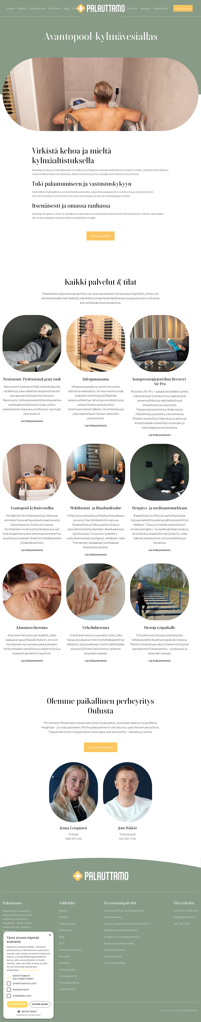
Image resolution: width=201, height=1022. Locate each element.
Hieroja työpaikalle (114, 962)
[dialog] (28, 975)
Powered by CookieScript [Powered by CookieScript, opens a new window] (28, 1015)
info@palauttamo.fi (184, 917)
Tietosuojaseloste (69, 982)
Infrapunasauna (112, 917)
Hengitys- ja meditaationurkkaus (122, 936)
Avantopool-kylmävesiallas (119, 943)
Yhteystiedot (160, 8)
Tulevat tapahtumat (70, 949)
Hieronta (132, 8)
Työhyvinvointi (37, 8)
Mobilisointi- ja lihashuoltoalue (121, 930)
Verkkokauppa (183, 8)
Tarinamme (54, 8)
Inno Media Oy (190, 1010)
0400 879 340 (73, 838)
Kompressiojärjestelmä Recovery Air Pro (127, 923)
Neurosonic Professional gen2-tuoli (124, 910)
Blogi (66, 8)
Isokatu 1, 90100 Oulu (186, 910)
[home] (100, 8)
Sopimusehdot (67, 989)
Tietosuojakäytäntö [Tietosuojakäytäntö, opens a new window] (29, 970)
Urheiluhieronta (113, 956)
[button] (28, 1011)
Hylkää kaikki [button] (40, 1004)
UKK (74, 8)
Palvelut (22, 8)
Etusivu (10, 8)
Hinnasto (145, 8)
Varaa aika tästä (100, 235)
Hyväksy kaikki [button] (17, 1004)
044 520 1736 (127, 838)
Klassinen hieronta (114, 949)
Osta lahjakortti (68, 976)
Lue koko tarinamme (100, 747)
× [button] (50, 935)
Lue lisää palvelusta (32, 420)
